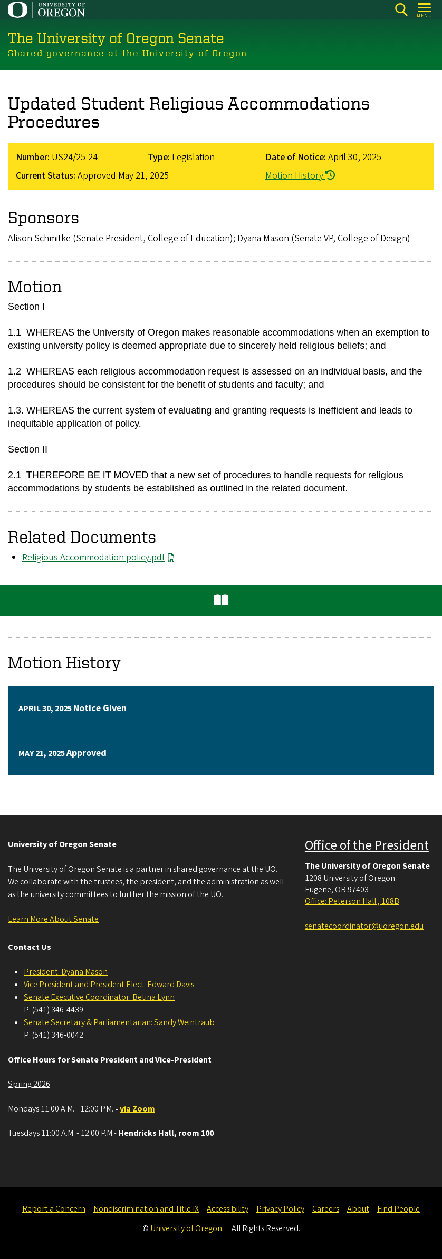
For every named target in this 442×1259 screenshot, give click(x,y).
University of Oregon (186, 1228)
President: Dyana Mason (66, 972)
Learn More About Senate (53, 919)
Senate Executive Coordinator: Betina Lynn (99, 997)
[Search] (401, 9)
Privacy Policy (280, 1209)
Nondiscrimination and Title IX (146, 1209)
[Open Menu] (425, 10)
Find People (398, 1209)
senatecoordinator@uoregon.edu (364, 926)
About (358, 1209)
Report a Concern (53, 1209)
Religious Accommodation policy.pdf (93, 557)
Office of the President (367, 845)
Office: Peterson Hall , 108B (352, 901)
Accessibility (227, 1209)
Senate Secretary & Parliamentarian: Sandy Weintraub (119, 1022)
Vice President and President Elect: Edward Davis (109, 984)
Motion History (300, 175)
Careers (325, 1209)
